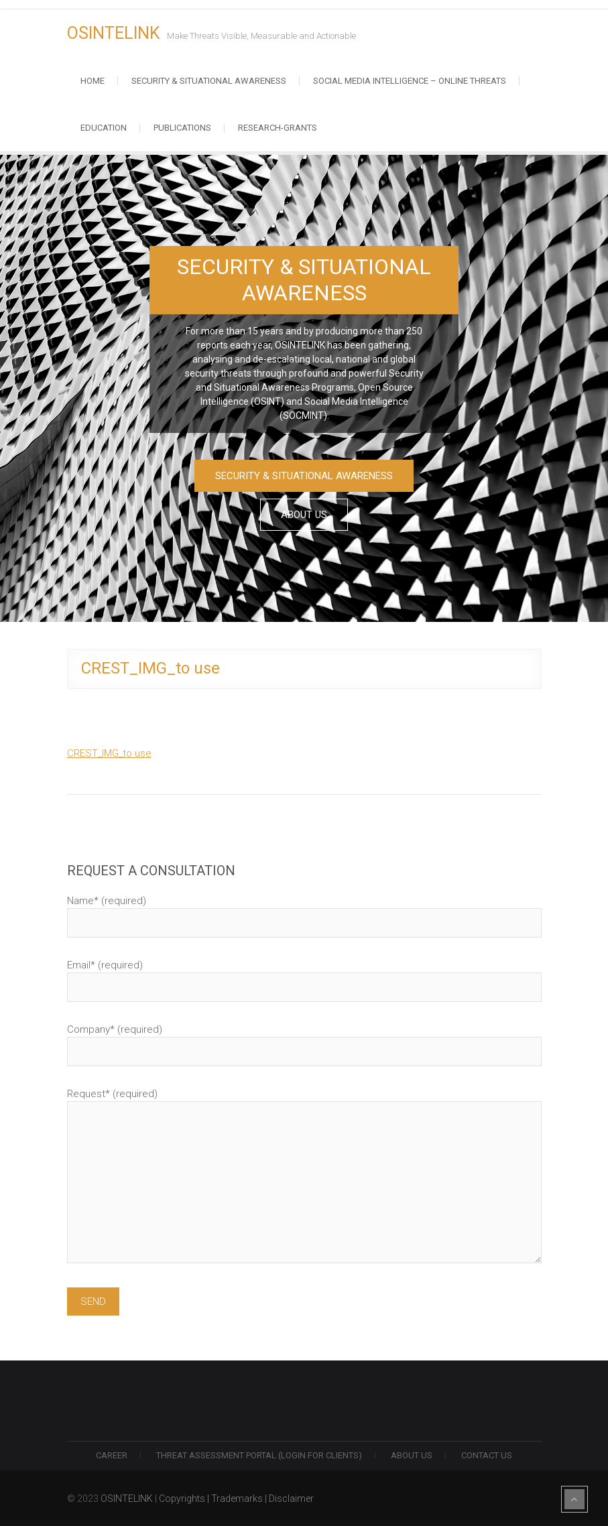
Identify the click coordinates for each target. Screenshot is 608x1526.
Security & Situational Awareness (208, 81)
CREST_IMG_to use (109, 753)
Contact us (486, 1455)
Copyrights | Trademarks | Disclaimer (236, 1498)
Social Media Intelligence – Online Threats (409, 81)
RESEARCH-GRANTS (277, 128)
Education (103, 128)
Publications (182, 128)
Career (111, 1455)
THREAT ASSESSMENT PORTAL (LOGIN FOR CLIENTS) (259, 1455)
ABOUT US (304, 515)
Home (92, 81)
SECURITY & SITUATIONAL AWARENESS (304, 476)
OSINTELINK (113, 33)
